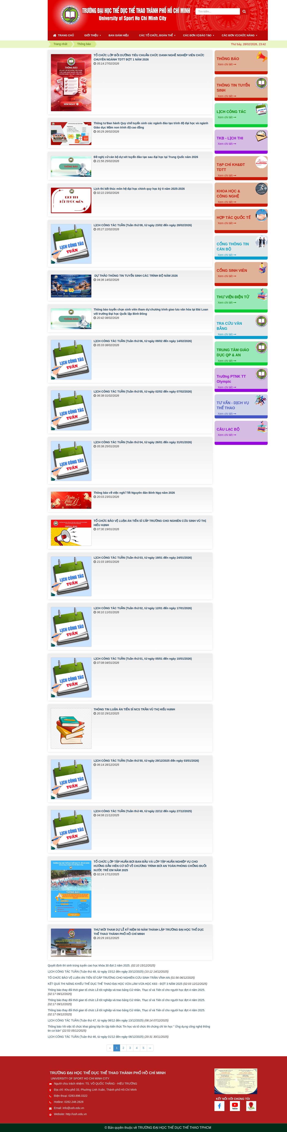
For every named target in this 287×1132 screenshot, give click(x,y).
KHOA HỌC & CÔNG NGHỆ (228, 194)
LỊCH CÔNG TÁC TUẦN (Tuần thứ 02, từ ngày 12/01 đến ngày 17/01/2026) (143, 608)
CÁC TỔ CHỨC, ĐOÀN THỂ (156, 35)
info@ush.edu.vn (73, 1108)
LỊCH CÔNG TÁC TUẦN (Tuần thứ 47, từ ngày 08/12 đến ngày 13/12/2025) (96, 1020)
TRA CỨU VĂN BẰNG (229, 326)
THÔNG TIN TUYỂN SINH (233, 88)
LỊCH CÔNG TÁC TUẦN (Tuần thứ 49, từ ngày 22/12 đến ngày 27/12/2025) (143, 811)
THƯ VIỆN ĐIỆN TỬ (233, 297)
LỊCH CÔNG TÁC (231, 112)
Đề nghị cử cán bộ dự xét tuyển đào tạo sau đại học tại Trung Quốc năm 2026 (146, 157)
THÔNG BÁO (228, 59)
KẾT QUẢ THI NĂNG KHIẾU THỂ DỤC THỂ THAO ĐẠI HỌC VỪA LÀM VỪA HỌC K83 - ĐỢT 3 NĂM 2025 (115, 983)
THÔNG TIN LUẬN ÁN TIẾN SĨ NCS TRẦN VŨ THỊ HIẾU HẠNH (134, 709)
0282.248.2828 (73, 1101)
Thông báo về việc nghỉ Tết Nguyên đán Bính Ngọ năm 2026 (134, 492)
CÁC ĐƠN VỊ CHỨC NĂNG (238, 35)
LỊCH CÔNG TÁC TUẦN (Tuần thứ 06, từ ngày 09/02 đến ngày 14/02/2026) (143, 341)
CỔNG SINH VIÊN (232, 271)
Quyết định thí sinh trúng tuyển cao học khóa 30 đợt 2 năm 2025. (89, 965)
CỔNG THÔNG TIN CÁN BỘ (233, 246)
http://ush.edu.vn (76, 1114)
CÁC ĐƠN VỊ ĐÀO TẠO (197, 35)
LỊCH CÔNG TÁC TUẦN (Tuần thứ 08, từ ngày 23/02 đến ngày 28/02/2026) (143, 225)
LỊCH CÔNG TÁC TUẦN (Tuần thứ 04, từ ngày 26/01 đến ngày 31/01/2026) (143, 442)
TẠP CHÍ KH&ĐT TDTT (231, 167)
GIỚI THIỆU (91, 35)
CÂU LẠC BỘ (228, 429)
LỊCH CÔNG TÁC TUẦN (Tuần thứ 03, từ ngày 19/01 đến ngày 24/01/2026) (143, 557)
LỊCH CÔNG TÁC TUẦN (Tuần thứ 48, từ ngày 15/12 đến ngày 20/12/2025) (96, 971)
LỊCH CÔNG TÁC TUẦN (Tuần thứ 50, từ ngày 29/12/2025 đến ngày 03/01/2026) (146, 760)
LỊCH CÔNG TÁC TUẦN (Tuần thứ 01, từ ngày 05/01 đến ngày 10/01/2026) (143, 658)
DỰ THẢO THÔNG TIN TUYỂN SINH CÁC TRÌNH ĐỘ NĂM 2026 (136, 275)
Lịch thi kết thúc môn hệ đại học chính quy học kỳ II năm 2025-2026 (139, 188)
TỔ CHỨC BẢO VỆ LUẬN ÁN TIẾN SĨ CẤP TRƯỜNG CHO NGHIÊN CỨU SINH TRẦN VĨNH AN (109, 977)
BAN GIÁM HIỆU (119, 35)
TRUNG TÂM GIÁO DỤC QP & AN (233, 352)
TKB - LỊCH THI (230, 138)
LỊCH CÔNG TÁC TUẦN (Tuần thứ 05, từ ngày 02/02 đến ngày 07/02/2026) (143, 391)
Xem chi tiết (227, 64)
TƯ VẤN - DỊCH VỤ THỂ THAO (233, 405)
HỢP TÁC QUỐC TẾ (234, 218)
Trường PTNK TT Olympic (231, 379)
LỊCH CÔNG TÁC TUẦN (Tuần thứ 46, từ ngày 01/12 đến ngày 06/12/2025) (96, 1036)
